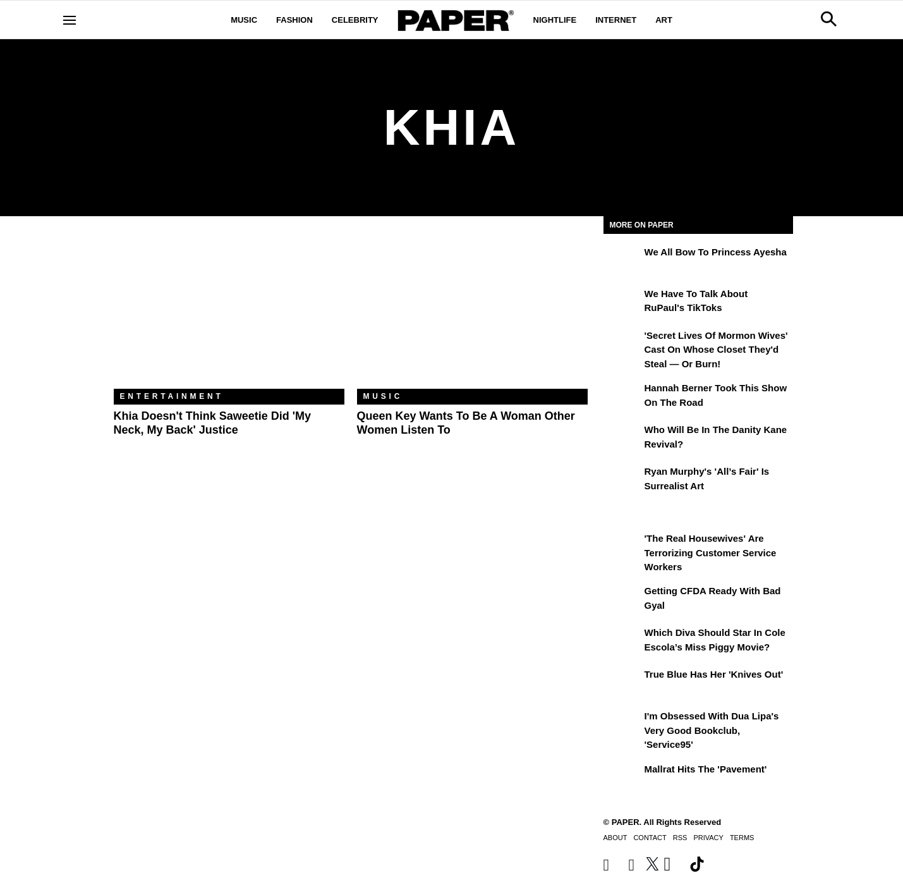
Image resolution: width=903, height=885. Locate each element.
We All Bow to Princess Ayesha (716, 252)
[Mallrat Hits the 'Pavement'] (622, 778)
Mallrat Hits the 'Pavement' (706, 769)
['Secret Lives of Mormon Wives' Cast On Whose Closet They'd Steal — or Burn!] (622, 344)
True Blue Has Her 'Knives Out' (714, 674)
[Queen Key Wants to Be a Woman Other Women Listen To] (472, 312)
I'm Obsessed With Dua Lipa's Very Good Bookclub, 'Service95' (712, 730)
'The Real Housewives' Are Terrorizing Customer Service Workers (711, 552)
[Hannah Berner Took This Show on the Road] (622, 397)
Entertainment (172, 396)
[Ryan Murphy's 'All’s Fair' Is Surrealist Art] (622, 480)
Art (663, 20)
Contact (649, 837)
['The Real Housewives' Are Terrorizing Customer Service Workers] (622, 547)
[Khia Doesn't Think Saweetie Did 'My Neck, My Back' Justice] (229, 312)
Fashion (294, 20)
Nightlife (555, 20)
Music (244, 20)
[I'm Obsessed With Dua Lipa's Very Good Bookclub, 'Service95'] (622, 725)
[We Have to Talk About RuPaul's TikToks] (622, 303)
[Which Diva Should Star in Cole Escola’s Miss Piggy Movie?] (622, 641)
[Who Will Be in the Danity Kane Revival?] (622, 439)
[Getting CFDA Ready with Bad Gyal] (622, 600)
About (615, 837)
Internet (615, 20)
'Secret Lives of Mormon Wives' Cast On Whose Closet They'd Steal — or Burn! (716, 349)
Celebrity (355, 20)
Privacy (708, 837)
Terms (742, 837)
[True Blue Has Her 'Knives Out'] (622, 683)
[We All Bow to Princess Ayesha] (622, 261)
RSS (680, 837)
